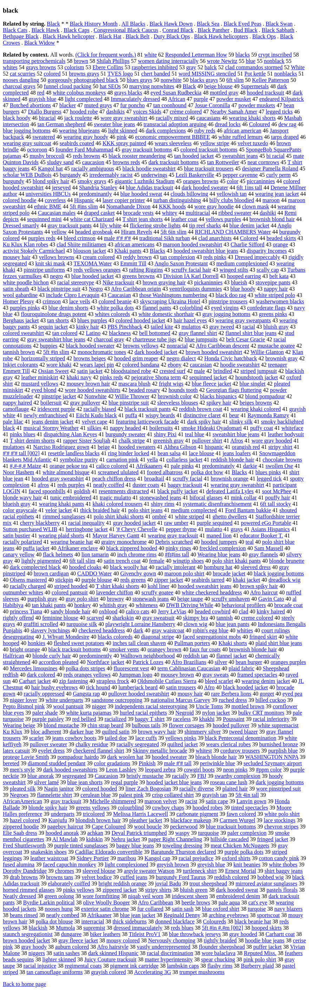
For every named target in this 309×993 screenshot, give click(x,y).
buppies (49, 346)
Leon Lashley (121, 770)
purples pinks (25, 308)
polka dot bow (207, 472)
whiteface (292, 428)
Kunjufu (57, 820)
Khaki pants (128, 251)
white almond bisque (65, 472)
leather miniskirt (39, 377)
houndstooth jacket (256, 377)
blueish (239, 282)
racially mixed (172, 118)
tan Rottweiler (223, 162)
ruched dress (233, 700)
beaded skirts (281, 238)
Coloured (259, 124)
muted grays (98, 105)
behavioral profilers (244, 605)
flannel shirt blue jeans (250, 333)
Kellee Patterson (270, 80)
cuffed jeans (133, 877)
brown (81, 61)
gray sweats (215, 675)
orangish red (246, 447)
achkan (95, 833)
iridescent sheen (190, 896)
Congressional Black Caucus (126, 30)
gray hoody (33, 947)
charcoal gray (109, 339)
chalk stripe (132, 441)
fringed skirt (263, 637)
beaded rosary (144, 390)
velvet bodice (96, 877)
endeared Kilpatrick (281, 99)
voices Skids (147, 112)
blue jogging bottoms (27, 131)
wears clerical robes (228, 744)
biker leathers (105, 934)
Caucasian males (56, 213)
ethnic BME (47, 206)
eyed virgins (224, 308)
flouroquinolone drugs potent (54, 314)
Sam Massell (268, 548)
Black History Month (94, 24)
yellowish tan (232, 194)
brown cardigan (51, 573)
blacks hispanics (218, 396)
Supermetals (255, 86)
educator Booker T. (261, 536)
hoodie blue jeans (264, 940)
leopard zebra (160, 770)
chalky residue (91, 744)
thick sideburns (129, 921)
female (156, 561)
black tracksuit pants (148, 409)
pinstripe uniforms (44, 270)
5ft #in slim (56, 352)
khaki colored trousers (118, 504)
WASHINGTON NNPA (271, 757)
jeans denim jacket (52, 422)
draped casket (99, 213)
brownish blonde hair (253, 649)
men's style (22, 770)
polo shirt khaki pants (236, 561)
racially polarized (22, 542)
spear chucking (218, 959)
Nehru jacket (125, 839)
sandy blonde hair (71, 611)
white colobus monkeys (79, 93)
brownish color (174, 396)
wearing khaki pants (61, 504)
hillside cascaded (229, 839)
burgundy (13, 181)
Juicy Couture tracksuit (110, 959)
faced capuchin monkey (69, 865)
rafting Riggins (146, 270)
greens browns (138, 276)
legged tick (269, 479)
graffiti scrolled (41, 624)
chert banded (155, 74)
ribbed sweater (234, 213)
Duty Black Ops (172, 36)
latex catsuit (16, 751)
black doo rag (231, 295)
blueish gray (17, 504)
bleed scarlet (219, 681)
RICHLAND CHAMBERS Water (233, 232)
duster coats (145, 485)
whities (245, 630)
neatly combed (62, 915)
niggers (36, 953)
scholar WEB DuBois (27, 175)
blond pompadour (265, 396)
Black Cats (15, 30)
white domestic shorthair (166, 314)
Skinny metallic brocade (160, 751)
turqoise (257, 909)
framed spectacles (257, 675)
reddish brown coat (200, 409)
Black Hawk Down (171, 24)
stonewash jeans (150, 599)
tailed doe (116, 738)
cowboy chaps (168, 808)
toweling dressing (182, 846)
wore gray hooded (271, 441)
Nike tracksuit (118, 282)
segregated (74, 776)
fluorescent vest (131, 668)
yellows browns (56, 257)
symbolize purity (79, 460)
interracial (92, 921)
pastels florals (282, 890)
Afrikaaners (149, 466)
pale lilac (13, 422)
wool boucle (148, 827)
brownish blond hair (272, 219)
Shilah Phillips (113, 61)
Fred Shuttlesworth (24, 846)
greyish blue (211, 865)
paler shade (45, 713)
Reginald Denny (182, 915)
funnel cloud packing (67, 86)
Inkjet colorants (20, 365)
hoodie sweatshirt (239, 365)
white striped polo (275, 295)
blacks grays (204, 80)
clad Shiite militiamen (81, 244)
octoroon (37, 150)
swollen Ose (279, 466)
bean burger (249, 662)
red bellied (84, 719)
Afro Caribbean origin (136, 289)
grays (237, 529)
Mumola (65, 928)
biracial (47, 118)
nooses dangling (21, 80)
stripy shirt (280, 447)
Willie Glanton (267, 352)
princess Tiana (26, 611)
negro (56, 276)
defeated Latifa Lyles (230, 491)
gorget (267, 694)
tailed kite (162, 327)
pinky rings (178, 548)
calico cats (137, 611)
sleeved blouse (99, 871)
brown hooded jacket (26, 940)
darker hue (81, 732)
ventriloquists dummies (195, 289)
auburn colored (72, 947)
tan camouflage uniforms (55, 972)
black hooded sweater (90, 346)
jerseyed (61, 188)
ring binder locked (128, 453)
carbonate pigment (197, 814)
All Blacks (133, 24)
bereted (11, 763)
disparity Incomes (267, 251)
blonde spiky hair (47, 808)
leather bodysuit (286, 434)
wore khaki (59, 365)
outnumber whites (23, 592)
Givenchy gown (138, 573)
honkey (82, 605)
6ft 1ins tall (249, 188)
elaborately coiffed (69, 883)
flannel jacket (231, 656)
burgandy (70, 175)
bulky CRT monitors (261, 713)
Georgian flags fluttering (234, 390)
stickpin (64, 580)
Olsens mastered (28, 580)
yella (152, 460)
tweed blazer (243, 732)
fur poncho (132, 105)
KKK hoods (172, 206)
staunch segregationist (28, 934)
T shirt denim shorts (32, 441)
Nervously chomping (172, 940)
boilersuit (50, 403)
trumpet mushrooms (201, 972)
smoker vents (124, 649)
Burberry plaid (257, 966)
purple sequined (214, 523)
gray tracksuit (66, 801)
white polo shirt (282, 814)
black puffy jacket (177, 491)
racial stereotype (75, 282)
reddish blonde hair (232, 460)
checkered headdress (102, 630)
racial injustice (40, 966)
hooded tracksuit (265, 93)
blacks (243, 55)
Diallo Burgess (44, 112)
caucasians (208, 118)
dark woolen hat (125, 757)
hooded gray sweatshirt (58, 479)
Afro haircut (264, 592)
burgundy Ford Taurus (181, 877)
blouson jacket (89, 251)
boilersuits (161, 428)
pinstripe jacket (58, 396)
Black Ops (264, 36)
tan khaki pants (49, 605)
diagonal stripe (157, 637)
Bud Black (245, 30)
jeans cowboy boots (74, 738)
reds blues (182, 928)
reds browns (86, 156)
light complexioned (126, 865)
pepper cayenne (240, 175)
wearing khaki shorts (252, 118)
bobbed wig (270, 877)
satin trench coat (122, 561)
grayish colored (108, 972)
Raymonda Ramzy (268, 415)
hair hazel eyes (190, 320)
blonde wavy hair (22, 498)
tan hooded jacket (194, 156)
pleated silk (22, 789)
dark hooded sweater (205, 188)
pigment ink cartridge (134, 966)
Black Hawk (46, 30)
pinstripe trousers (228, 301)
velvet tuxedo (253, 143)
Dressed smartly (21, 225)
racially (180, 776)
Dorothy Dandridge (25, 871)
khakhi (207, 719)
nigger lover (23, 700)
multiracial (198, 213)
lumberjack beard (138, 687)
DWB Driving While (189, 605)
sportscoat (268, 915)
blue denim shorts (68, 308)
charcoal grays (19, 86)
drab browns (24, 877)
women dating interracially (168, 61)
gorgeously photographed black (83, 80)
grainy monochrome (123, 542)
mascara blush (134, 384)
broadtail (154, 479)
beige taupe (190, 599)
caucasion (93, 162)
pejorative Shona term (156, 377)
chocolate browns (282, 460)
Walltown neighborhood (147, 656)
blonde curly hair (51, 656)
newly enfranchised (46, 415)
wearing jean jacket (277, 194)
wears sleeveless (172, 143)
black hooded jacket (245, 687)
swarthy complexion (237, 776)
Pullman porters (192, 643)
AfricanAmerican (22, 801)
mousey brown (177, 675)
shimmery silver (202, 732)
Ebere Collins (108, 67)
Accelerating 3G (152, 972)
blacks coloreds (115, 637)
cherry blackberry (40, 523)
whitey (169, 213)
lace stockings (279, 820)
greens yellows (93, 808)
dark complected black (35, 567)
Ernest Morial (240, 871)
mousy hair (190, 694)
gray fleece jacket (78, 940)
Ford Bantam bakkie (248, 510)
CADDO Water (94, 573)
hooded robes (207, 808)
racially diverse (196, 789)
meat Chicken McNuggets (240, 846)
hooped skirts (266, 928)
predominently (95, 656)
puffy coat (261, 428)
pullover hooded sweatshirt (138, 694)
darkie (250, 466)
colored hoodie (20, 200)
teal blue (194, 434)
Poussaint (233, 719)
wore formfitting (101, 896)
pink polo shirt (259, 959)
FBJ (201, 776)
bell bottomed (154, 333)
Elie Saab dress (20, 833)
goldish (82, 491)
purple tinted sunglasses (81, 846)
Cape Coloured (108, 827)
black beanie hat (253, 921)
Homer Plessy (18, 301)
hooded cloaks (85, 567)
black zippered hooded (131, 548)
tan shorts (58, 320)
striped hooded (70, 586)
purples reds (41, 238)
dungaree (71, 934)
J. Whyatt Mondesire (65, 637)
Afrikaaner (99, 915)
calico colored (112, 466)
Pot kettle (255, 74)
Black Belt (138, 36)
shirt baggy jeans (284, 871)
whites (10, 67)
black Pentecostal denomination (240, 738)
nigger (99, 706)
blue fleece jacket (211, 384)
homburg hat (218, 567)
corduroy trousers (239, 751)
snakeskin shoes (49, 852)
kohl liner (158, 586)
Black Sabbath (278, 30)
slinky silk (240, 422)
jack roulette (78, 118)
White (298, 67)
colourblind (131, 808)
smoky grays (92, 181)
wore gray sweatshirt (123, 118)
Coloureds (214, 921)
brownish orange (229, 479)
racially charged (28, 586)
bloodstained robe (131, 371)
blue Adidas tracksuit (149, 188)
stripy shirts (158, 890)
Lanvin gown (252, 801)
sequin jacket (53, 327)
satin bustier (16, 536)
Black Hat (110, 36)
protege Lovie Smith (26, 757)
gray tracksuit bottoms (147, 150)
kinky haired (271, 611)
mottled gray (224, 93)
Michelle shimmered (113, 801)
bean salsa (169, 453)
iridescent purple (56, 409)
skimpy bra (195, 618)
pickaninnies (208, 282)
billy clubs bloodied (231, 200)
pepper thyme (181, 529)
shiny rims (163, 504)
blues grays (139, 80)
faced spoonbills (47, 491)
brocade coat (288, 605)
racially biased (100, 409)
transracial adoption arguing (175, 124)
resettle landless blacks (74, 453)
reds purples (71, 485)
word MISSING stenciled (207, 74)
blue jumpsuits (201, 339)
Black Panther (213, 30)
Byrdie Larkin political (49, 902)
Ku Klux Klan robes (25, 244)
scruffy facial (188, 479)
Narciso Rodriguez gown (61, 447)
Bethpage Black (21, 36)
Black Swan (278, 24)
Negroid (184, 713)
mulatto (213, 529)
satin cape (217, 801)
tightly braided (220, 940)
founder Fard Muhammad (84, 150)
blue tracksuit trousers (209, 169)
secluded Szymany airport (272, 763)
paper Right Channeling (175, 839)
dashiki (268, 213)
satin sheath (16, 289)
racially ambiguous (92, 169)
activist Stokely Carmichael (34, 251)
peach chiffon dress (114, 479)
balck (211, 67)
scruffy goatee (157, 592)
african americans (134, 244)
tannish (225, 618)
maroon (271, 200)
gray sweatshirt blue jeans (56, 339)
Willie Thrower (132, 396)
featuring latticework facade (147, 422)
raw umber (176, 523)
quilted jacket (182, 744)
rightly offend (18, 618)
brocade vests (138, 213)
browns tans (59, 877)
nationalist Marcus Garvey (180, 700)
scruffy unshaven (230, 599)
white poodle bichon (26, 282)
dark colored (41, 675)
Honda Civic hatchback (230, 358)
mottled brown (247, 706)
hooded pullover (231, 725)
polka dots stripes (85, 668)
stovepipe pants (273, 282)
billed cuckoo (270, 700)
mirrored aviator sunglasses (266, 883)
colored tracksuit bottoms (209, 150)
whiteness (147, 605)
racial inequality (86, 523)
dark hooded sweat (237, 890)
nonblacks (285, 74)
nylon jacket (216, 713)
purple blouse (96, 580)
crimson (51, 301)
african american (242, 131)
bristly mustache (144, 776)
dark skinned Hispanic (113, 953)
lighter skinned (59, 959)
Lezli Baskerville (195, 175)
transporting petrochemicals (34, 61)
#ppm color (269, 770)
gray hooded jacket (134, 523)
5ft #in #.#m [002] (222, 928)
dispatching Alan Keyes (70, 434)
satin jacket (90, 371)
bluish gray (276, 327)
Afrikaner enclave (78, 548)
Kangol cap (157, 858)
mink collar (244, 498)
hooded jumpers (219, 542)
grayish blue (43, 99)
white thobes (283, 865)
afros (43, 485)
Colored (249, 238)
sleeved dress (256, 567)
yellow (59, 232)
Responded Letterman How (196, 55)
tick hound (98, 687)
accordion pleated (58, 662)
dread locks (228, 124)
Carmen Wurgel (237, 820)
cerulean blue (95, 795)
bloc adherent (46, 732)
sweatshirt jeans (240, 156)
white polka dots (115, 308)
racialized (115, 719)
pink (121, 137)
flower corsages (186, 725)
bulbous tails (146, 725)
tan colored (65, 333)
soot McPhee (276, 491)
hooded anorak (62, 833)
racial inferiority (271, 719)
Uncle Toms (209, 706)
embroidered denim (238, 896)
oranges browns (200, 181)
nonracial (177, 346)
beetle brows (196, 902)
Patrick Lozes (148, 662)
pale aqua (229, 902)
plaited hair (235, 789)
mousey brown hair (88, 384)
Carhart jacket (35, 681)
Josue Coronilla (212, 105)
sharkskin (123, 618)
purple (200, 99)
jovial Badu (168, 883)
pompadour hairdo (78, 757)
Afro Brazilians (188, 662)
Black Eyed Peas (243, 24)
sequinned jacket (208, 377)
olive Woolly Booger (106, 902)
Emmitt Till (133, 263)
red (40, 93)
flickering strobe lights (155, 225)
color (232, 181)
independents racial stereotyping (151, 706)
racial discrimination (170, 953)
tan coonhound (169, 105)
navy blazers (288, 909)
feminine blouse (60, 618)
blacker (67, 105)
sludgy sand (60, 162)
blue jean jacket (137, 915)
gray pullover (85, 403)
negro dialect (181, 358)
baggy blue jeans (135, 846)
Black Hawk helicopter (69, 36)
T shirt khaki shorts (117, 586)
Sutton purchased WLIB (30, 529)
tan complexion (177, 257)
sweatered (43, 137)
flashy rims (220, 966)
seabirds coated (77, 143)
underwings (154, 175)
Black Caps (76, 30)
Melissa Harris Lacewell (140, 814)
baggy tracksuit (184, 485)
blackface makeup (191, 820)
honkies (36, 643)
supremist (94, 928)
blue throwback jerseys (195, 934)
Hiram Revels (136, 232)
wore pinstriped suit (278, 789)
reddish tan (195, 656)
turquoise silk (81, 624)
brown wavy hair (157, 732)
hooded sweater (169, 757)
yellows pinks (180, 738)
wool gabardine (20, 295)
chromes (64, 871)
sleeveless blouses (177, 403)
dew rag (287, 124)
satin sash (182, 909)
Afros (236, 441)
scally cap (268, 270)
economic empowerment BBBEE (172, 137)
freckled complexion (222, 548)
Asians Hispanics (270, 529)
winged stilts (233, 270)
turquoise (208, 833)
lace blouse (201, 453)
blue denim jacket (249, 225)
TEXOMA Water (92, 263)
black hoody (17, 118)
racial (249, 327)
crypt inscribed (275, 55)
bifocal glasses (206, 498)
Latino (93, 333)
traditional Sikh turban (164, 238)
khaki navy (79, 377)
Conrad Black (178, 30)
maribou (126, 858)
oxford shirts (236, 858)
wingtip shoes (188, 561)
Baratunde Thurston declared (183, 852)
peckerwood (183, 827)
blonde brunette (286, 561)
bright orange (25, 649)
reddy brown (137, 257)
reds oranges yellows (87, 675)
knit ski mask (50, 263)
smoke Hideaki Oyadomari (211, 428)
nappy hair (276, 289)
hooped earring (244, 276)
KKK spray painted (124, 143)
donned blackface (175, 921)
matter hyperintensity (168, 959)
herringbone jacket (87, 529)
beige (104, 447)
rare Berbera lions (231, 694)
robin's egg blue (211, 630)
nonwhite (171, 80)
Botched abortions (30, 105)
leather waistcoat (49, 858)
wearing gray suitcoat (27, 143)
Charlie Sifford (247, 244)
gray (191, 67)
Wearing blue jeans (218, 554)
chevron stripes (281, 827)
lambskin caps (183, 966)
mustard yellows (39, 384)
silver (221, 662)
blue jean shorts (85, 782)
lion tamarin (95, 554)
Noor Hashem (18, 472)
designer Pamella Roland (270, 169)
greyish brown (173, 865)
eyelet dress (51, 751)
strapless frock (113, 681)
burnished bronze (278, 744)
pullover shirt (207, 441)
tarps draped (285, 137)
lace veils (79, 301)
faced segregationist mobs (212, 637)
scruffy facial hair (191, 270)
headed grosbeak (94, 232)
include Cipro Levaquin (72, 295)
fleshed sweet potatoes (79, 643)
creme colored (257, 618)
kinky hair (87, 327)
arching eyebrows (229, 915)
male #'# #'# (117, 238)
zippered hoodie (21, 827)
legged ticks (279, 112)
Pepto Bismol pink (24, 706)
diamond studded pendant (56, 763)
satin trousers (181, 687)
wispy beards (160, 415)
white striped (189, 517)
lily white (110, 225)
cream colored (99, 257)
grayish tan (214, 795)
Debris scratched (174, 542)
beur (234, 415)
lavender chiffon (114, 592)
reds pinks (214, 257)
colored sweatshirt (23, 333)
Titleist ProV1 (145, 934)
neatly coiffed (108, 485)
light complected (83, 99)
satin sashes (66, 953)
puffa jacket (36, 548)
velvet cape (94, 422)
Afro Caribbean (155, 902)
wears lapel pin (97, 365)
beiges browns (256, 403)
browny (115, 599)
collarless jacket (184, 460)
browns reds (126, 162)
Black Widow (39, 43)
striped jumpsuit (259, 371)
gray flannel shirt (198, 333)
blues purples (92, 320)
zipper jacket (168, 580)
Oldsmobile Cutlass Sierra (166, 681)
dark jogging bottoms (280, 782)
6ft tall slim (83, 561)
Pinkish (147, 763)
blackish (38, 928)
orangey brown (164, 649)
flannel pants (156, 308)
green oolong (59, 896)
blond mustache (61, 725)
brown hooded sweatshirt (214, 352)
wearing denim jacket (266, 681)
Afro (209, 687)
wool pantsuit (68, 706)
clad (243, 611)
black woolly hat (128, 567)
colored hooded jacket (140, 320)
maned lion (219, 536)
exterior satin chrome (105, 909)
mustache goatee (276, 346)
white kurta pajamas (88, 713)
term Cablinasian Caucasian (188, 668)
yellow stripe (214, 143)
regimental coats (83, 966)
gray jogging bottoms (226, 314)
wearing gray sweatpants (243, 320)
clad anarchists (215, 238)
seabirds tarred (207, 580)
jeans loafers (237, 453)
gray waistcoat (168, 630)
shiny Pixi (165, 434)
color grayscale (20, 510)
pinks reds (111, 377)
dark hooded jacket (155, 352)
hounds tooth (183, 390)
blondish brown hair (98, 820)
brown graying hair (164, 282)
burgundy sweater (125, 434)
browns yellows (140, 346)
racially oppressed (44, 694)
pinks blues (22, 434)
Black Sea (208, 24)
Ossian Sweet (53, 371)
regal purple (124, 782)
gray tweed (221, 327)
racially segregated (138, 744)
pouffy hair (277, 498)
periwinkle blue (217, 763)
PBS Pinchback (124, 327)
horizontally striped (43, 358)
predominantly (95, 194)
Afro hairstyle (112, 947)
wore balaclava (218, 953)
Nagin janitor (59, 789)
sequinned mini (44, 219)
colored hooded (99, 789)
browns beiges (89, 358)
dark (138, 630)
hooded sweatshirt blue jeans (205, 251)
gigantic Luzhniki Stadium (144, 181)
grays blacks (128, 93)
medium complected (194, 510)
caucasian (201, 365)
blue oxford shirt (220, 909)
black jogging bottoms (279, 573)
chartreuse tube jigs (154, 339)
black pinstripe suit (59, 289)
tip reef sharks (205, 225)
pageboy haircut (65, 827)
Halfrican (13, 656)
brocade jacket (229, 573)
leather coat (184, 219)
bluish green (194, 890)
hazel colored (25, 820)
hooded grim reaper (136, 358)
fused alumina (18, 865)
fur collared (150, 909)
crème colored (186, 112)
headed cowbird (213, 611)
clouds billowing (189, 194)
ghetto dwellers (229, 517)
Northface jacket (105, 662)
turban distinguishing (177, 200)
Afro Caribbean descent (222, 346)
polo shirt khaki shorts (119, 517)
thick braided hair (100, 510)
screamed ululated (118, 472)
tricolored (94, 814)
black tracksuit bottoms (74, 649)
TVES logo (120, 74)
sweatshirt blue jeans (235, 434)
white (150, 55)
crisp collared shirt (173, 795)
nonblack (274, 61)
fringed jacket (272, 839)
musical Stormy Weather (51, 428)
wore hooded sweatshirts (92, 390)
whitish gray (113, 605)
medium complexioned (242, 263)
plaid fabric (241, 668)
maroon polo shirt (184, 573)
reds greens (133, 580)
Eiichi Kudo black (96, 415)
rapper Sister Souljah (86, 441)
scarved (95, 618)
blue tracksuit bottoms (231, 827)
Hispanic (84, 200)
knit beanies (247, 865)
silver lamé (46, 782)
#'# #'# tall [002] (21, 453)
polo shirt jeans (145, 510)
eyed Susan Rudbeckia (176, 93)
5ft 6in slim (173, 232)
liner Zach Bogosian (148, 789)
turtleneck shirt (200, 871)
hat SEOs (110, 86)
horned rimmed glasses (29, 890)
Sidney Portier (93, 858)
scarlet (36, 738)
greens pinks (273, 314)
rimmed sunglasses (63, 517)
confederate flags (266, 308)
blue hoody (243, 289)
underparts (62, 814)
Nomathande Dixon (128, 206)
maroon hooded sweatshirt (192, 244)
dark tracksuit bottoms (174, 162)
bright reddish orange (123, 883)
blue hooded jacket (92, 276)
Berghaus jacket (21, 320)
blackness (120, 333)
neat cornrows (263, 162)
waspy (182, 833)
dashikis (115, 112)
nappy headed (125, 428)
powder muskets (256, 105)
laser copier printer (124, 200)
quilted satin (116, 732)
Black (53, 24)
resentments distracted (124, 491)
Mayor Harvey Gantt (116, 536)
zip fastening (73, 681)
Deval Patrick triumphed (139, 833)
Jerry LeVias (172, 611)
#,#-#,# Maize (25, 466)
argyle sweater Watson (149, 871)
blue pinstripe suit (129, 403)
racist (191, 801)
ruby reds (204, 131)
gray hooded (243, 934)
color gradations (112, 763)
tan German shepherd (62, 124)
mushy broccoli (46, 156)
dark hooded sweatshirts (70, 770)
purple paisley (48, 719)
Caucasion (106, 776)
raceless (182, 719)
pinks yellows (78, 890)
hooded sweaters (137, 447)
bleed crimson (80, 238)
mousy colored (123, 940)
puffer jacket (267, 947)
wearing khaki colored (256, 409)
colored (52, 74)
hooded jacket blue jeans (174, 782)
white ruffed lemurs (240, 137)
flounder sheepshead (222, 947)
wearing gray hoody (85, 137)
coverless (55, 200)
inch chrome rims (137, 554)
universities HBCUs (48, 194)
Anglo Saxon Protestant (181, 263)
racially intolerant (175, 567)
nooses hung (59, 909)
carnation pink (122, 460)
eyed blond (44, 390)
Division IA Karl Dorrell (191, 276)
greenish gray (168, 441)
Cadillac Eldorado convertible (109, 852)
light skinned (122, 131)
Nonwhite (95, 396)
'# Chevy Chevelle (137, 529)
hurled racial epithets (143, 713)
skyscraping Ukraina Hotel (170, 301)
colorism (74, 67)
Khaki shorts (232, 643)
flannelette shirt (54, 795)
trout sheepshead (208, 883)
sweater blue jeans (114, 124)
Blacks (157, 251)
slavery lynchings (50, 630)
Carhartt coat (280, 934)
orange (280, 244)
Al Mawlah (65, 839)
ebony (175, 365)
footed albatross (165, 472)
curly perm (278, 175)
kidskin (94, 839)
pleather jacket (145, 820)
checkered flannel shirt (98, 751)
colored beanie (115, 301)
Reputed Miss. (260, 953)
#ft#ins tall (177, 554)
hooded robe (84, 112)
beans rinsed (24, 915)
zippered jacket (120, 890)
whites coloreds (112, 314)
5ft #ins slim (84, 206)
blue (251, 61)
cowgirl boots (199, 770)
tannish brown (19, 352)
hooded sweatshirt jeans (204, 586)
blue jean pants (232, 624)
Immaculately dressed (135, 99)
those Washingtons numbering (173, 295)
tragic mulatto (115, 498)
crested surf (172, 371)
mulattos (191, 327)
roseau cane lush (229, 782)
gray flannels (263, 554)
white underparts (64, 700)
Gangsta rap (86, 694)
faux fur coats (205, 649)
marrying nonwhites (151, 86)
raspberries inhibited (155, 67)
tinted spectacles (249, 808)
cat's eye (257, 902)
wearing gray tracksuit (173, 536)
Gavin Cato (271, 599)
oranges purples (288, 662)
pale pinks (182, 466)
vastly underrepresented (163, 947)
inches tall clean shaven (139, 643)
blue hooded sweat (141, 194)
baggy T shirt (150, 719)
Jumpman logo (135, 675)
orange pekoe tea (68, 466)
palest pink (131, 795)
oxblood (108, 611)
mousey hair (17, 257)
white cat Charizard (92, 219)
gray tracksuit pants (70, 225)
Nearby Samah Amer (233, 112)
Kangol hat (50, 169)
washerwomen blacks (280, 301)
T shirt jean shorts (143, 219)
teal (249, 542)
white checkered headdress (212, 592)
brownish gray (281, 358)
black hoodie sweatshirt (149, 169)
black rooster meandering (137, 156)
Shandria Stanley (98, 188)
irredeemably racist (111, 175)
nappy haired (17, 403)
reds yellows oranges (96, 270)
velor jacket (58, 510)
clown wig (195, 624)
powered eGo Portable (266, 523)
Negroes (19, 795)
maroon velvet (160, 801)
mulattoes (14, 447)
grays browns (41, 67)
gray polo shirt (82, 599)
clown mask (255, 206)
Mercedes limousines (34, 668)
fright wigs (171, 384)
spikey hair (218, 403)
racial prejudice (196, 858)
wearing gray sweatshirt (237, 485)
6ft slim (235, 80)
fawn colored (241, 814)
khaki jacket (246, 580)
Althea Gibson (180, 447)
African (176, 99)
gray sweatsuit (158, 618)
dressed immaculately (138, 928)
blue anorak (40, 776)
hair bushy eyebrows (54, 687)
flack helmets (58, 554)
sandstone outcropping (117, 700)
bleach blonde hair (216, 757)
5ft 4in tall (247, 795)
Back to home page (24, 984)
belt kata (279, 276)
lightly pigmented (41, 561)
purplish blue (283, 751)
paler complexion (247, 833)
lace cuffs (146, 738)
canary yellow (18, 554)
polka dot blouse (54, 921)
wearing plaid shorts (61, 536)
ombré (159, 517)
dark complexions (166, 131)
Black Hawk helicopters (221, 36)
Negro (96, 289)
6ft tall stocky (275, 504)
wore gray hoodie (214, 206)
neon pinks (235, 770)
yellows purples (223, 219)
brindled (222, 371)
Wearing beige (19, 725)
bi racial (275, 156)
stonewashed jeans (160, 498)
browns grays (84, 74)
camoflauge (16, 409)
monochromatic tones (102, 352)
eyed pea (292, 694)
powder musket (233, 99)
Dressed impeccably (257, 257)
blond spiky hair (51, 181)
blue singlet (252, 384)
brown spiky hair (259, 586)
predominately (218, 466)
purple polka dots (243, 852)
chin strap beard (105, 725)
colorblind (191, 308)
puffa (131, 415)
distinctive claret (202, 415)
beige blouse (218, 86)
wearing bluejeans (79, 131)
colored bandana (140, 365)
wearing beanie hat (72, 542)
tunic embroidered (70, 498)
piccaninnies (261, 181)
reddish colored (231, 877)
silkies (94, 428)
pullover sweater (48, 744)
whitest (204, 751)
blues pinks (268, 472)
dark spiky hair (204, 422)
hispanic (214, 447)
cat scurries (22, 74)
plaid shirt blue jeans (278, 643)
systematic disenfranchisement (217, 504)
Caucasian (119, 295)
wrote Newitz (222, 61)
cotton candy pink (279, 858)
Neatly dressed (19, 896)
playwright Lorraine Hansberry (140, 624)
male (199, 371)
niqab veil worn (145, 896)
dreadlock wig (285, 580)
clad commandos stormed (254, 67)
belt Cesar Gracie (245, 339)
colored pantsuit (70, 592)
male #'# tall (177, 763)
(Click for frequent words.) (105, 55)
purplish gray (42, 599)
